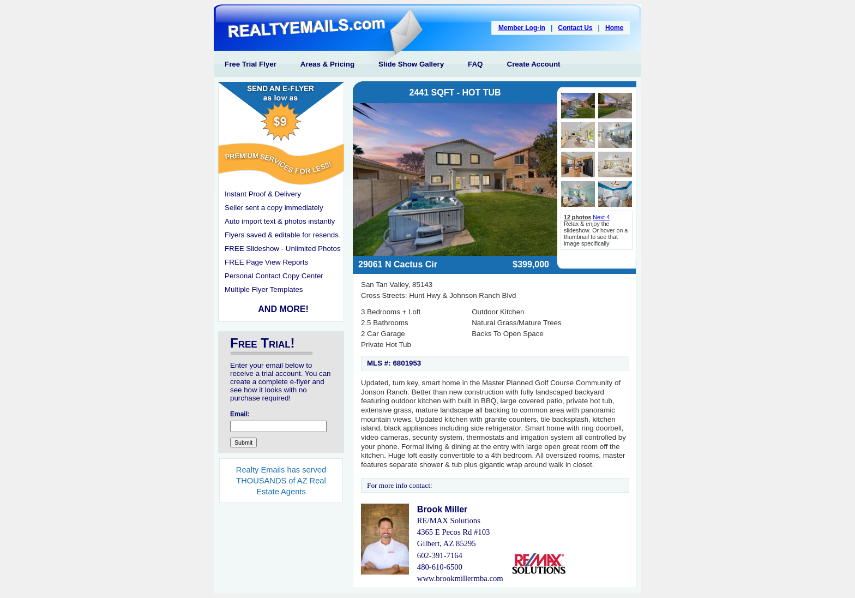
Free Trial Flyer (250, 64)
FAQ (475, 64)
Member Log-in (521, 28)
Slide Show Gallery (411, 64)
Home (614, 28)
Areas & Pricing (327, 64)
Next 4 (601, 217)
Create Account (534, 64)
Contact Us (575, 28)
